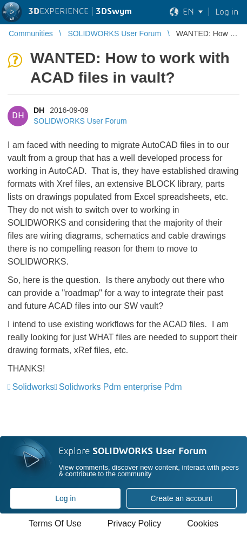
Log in (65, 498)
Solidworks (33, 386)
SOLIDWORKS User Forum (80, 121)
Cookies (202, 523)
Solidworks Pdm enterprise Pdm (120, 386)
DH (39, 110)
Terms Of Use (55, 523)
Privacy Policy (135, 523)
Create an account (181, 498)
